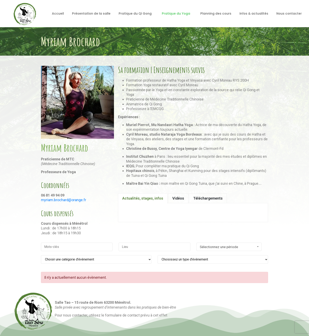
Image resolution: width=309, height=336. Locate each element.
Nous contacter (289, 13)
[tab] (142, 198)
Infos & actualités (253, 13)
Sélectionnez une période (230, 247)
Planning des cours (215, 13)
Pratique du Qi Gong (135, 13)
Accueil (58, 13)
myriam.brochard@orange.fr (63, 200)
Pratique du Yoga (176, 13)
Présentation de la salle (91, 13)
